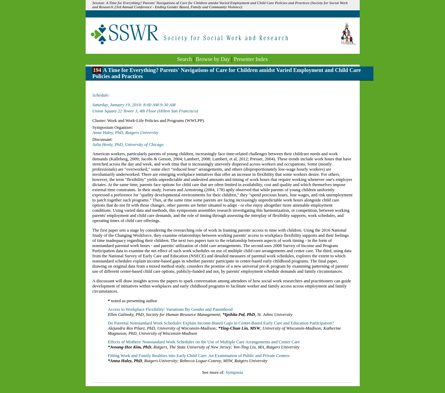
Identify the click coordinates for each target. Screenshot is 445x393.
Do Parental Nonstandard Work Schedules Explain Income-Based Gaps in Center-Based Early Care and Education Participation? (221, 323)
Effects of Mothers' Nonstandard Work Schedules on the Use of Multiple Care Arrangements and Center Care (204, 342)
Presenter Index (251, 59)
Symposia (234, 372)
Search (184, 59)
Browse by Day (213, 59)
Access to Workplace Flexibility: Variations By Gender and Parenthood (170, 309)
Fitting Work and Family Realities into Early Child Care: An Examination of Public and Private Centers (199, 355)
